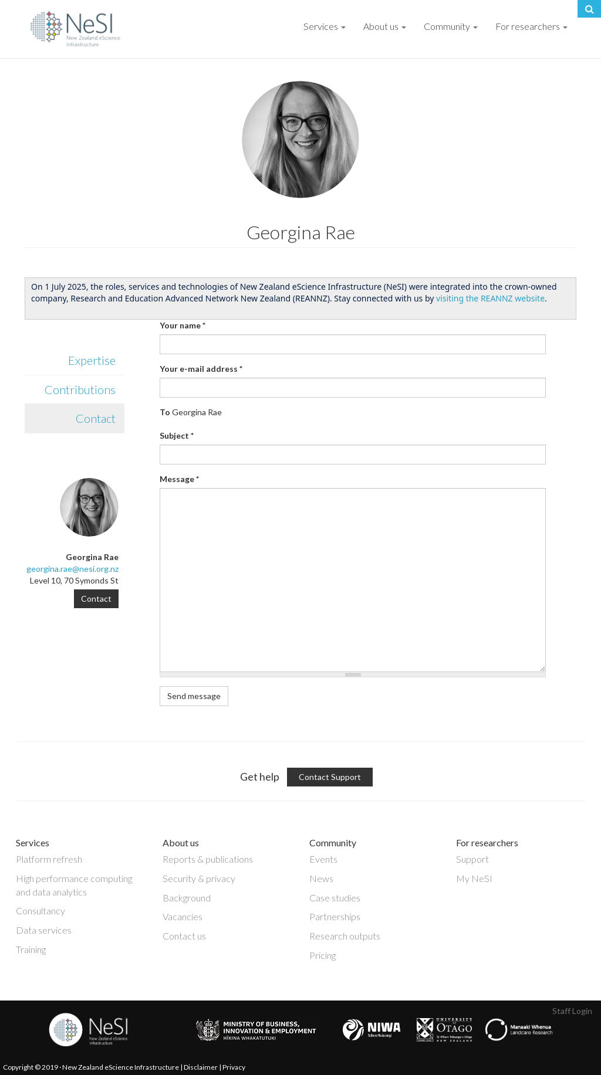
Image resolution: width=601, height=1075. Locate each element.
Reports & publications (208, 858)
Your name (182, 325)
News (321, 878)
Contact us (184, 935)
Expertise (92, 360)
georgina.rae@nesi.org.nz (72, 569)
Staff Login (572, 1011)
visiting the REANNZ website (490, 298)
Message (179, 479)
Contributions (80, 389)
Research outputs (344, 935)
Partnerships (334, 916)
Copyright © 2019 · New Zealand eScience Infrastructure (91, 1067)
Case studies (334, 897)
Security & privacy (199, 878)
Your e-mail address (201, 369)
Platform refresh (49, 858)
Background (187, 897)
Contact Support (330, 777)
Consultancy (40, 910)
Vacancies (182, 916)
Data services (44, 929)
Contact (100, 417)
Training (31, 949)
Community (451, 26)
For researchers (531, 26)
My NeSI (474, 878)
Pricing (322, 955)
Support (472, 858)
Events (323, 858)
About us (384, 26)
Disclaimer (201, 1067)
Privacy (233, 1067)
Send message (194, 696)
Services (324, 26)
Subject (177, 435)
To (165, 412)
